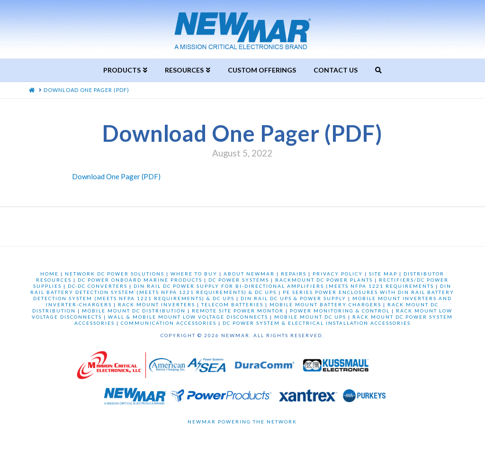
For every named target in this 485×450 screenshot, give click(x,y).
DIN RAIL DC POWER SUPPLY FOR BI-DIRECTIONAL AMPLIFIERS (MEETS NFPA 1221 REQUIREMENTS (284, 286)
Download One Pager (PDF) (116, 176)
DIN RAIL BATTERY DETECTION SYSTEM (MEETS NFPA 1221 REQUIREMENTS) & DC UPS (240, 289)
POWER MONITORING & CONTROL (340, 310)
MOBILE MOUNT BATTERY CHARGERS (325, 304)
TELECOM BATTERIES (232, 304)
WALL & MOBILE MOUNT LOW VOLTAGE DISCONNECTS (188, 317)
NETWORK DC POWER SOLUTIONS (114, 273)
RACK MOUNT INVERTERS (156, 304)
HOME (49, 273)
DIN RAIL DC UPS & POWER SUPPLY (293, 298)
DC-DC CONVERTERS (97, 286)
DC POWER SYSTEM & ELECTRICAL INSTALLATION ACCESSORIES (317, 323)
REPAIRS (293, 273)
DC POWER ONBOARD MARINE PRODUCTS (140, 280)
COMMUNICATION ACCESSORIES (168, 323)
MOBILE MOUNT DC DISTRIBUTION (134, 310)
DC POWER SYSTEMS (238, 280)
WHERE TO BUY (194, 273)
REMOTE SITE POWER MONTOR (238, 310)
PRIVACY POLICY (338, 273)
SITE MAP (383, 273)
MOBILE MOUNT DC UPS (310, 317)
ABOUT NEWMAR (249, 273)
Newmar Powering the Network (242, 421)
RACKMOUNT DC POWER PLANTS (324, 280)
